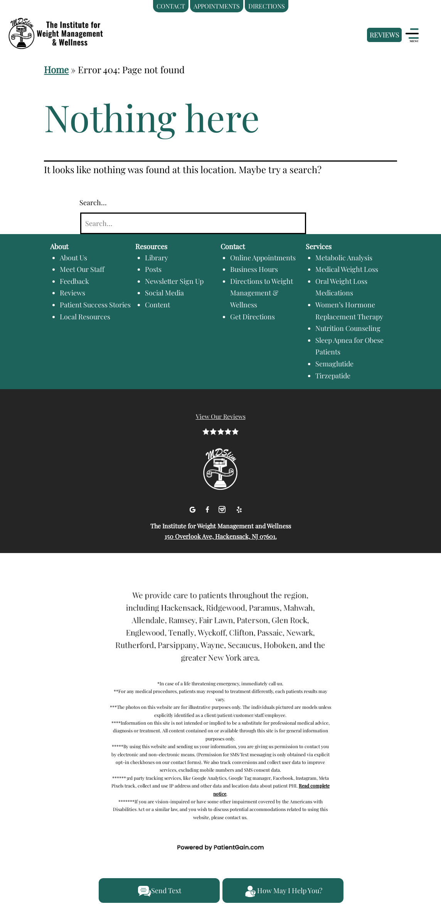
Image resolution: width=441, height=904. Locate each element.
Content (157, 304)
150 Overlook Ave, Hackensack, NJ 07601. (221, 536)
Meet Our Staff (82, 269)
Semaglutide (334, 363)
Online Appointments (263, 257)
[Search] (193, 223)
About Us (73, 257)
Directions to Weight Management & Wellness (261, 293)
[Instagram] (223, 508)
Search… (93, 202)
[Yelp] (239, 508)
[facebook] (208, 508)
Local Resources (85, 316)
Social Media (164, 292)
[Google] (193, 508)
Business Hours (254, 269)
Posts (153, 269)
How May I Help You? (283, 891)
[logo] (65, 24)
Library (156, 257)
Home (56, 69)
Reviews (72, 292)
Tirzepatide (332, 375)
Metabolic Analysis (343, 257)
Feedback (74, 281)
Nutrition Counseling (347, 328)
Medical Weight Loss (346, 269)
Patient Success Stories (95, 304)
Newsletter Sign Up (174, 281)
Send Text (159, 891)
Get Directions (252, 316)
